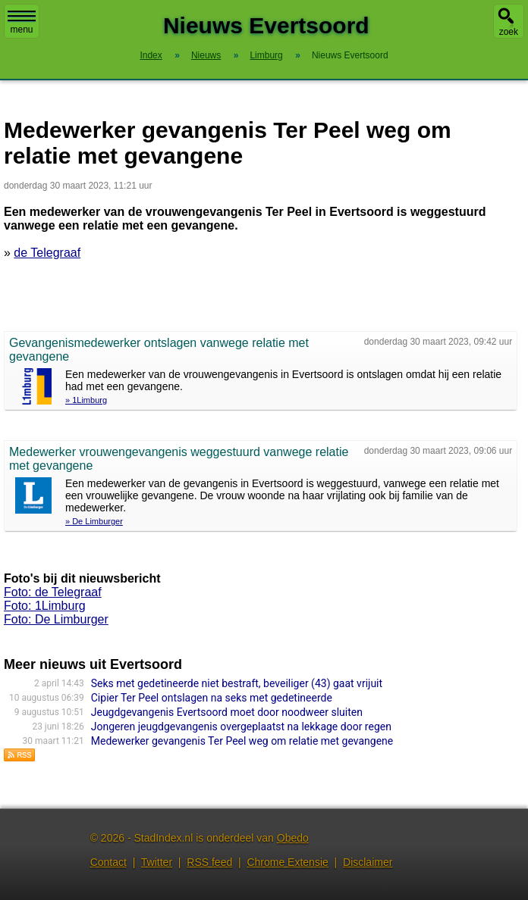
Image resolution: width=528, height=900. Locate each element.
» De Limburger (94, 521)
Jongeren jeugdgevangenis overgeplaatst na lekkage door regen (241, 726)
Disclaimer (367, 862)
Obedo (293, 838)
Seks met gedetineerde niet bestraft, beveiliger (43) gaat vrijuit (236, 683)
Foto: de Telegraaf (53, 592)
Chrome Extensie (287, 862)
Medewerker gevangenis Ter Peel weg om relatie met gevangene (242, 741)
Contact (108, 862)
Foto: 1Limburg (45, 605)
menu (22, 23)
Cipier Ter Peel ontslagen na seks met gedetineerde (211, 698)
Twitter (156, 862)
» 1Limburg (86, 400)
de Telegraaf (47, 252)
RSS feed (209, 862)
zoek (508, 32)
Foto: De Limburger (56, 619)
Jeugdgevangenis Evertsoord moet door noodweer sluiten (227, 712)
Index (151, 55)
